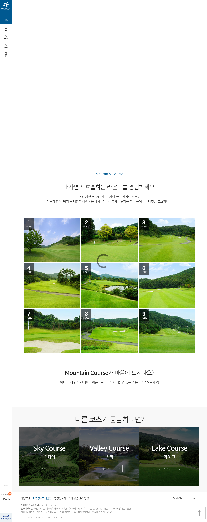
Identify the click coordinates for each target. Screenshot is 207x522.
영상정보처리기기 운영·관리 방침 (71, 498)
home (22, 9)
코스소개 (31, 9)
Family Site (177, 498)
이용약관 (25, 498)
